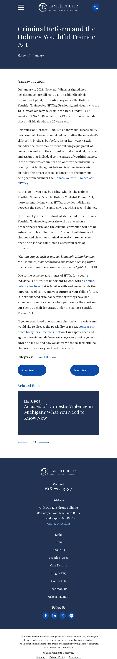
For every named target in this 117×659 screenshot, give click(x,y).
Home (58, 542)
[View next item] (44, 442)
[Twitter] (63, 615)
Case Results (58, 565)
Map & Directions (58, 523)
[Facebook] (45, 615)
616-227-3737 (58, 489)
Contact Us (58, 581)
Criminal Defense (45, 357)
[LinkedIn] (54, 615)
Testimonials (58, 589)
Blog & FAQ (58, 573)
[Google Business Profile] (71, 615)
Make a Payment (58, 597)
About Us (58, 550)
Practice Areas (58, 557)
